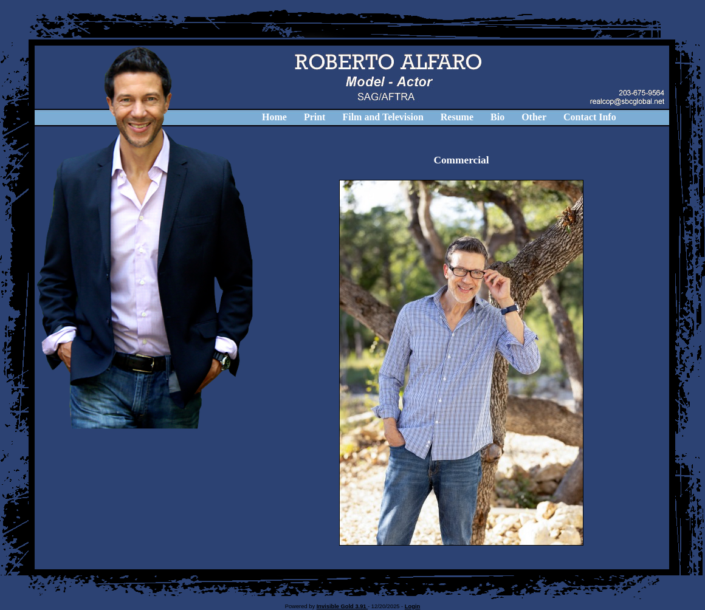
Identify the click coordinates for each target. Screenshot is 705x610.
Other (533, 117)
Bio (497, 117)
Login (412, 606)
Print (315, 117)
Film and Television (382, 117)
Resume (457, 117)
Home (274, 117)
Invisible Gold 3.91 (342, 606)
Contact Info (589, 117)
